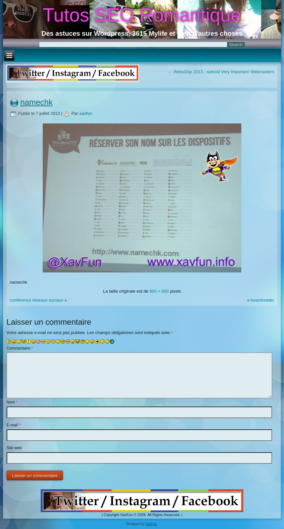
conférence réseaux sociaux (37, 300)
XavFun (151, 524)
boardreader (262, 300)
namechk (37, 102)
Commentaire (20, 348)
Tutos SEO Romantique (142, 14)
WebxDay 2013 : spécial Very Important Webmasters (221, 71)
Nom (12, 402)
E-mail (14, 425)
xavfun (85, 113)
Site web (14, 448)
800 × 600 (159, 291)
